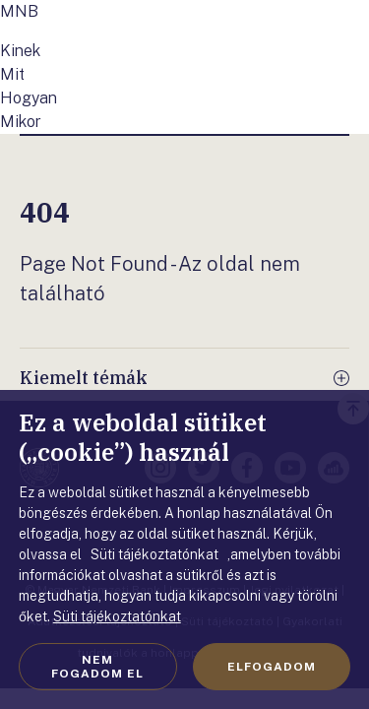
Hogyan (28, 98)
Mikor (20, 121)
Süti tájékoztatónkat (117, 616)
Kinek (20, 50)
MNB (19, 11)
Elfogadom (271, 667)
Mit (12, 74)
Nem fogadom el (97, 666)
